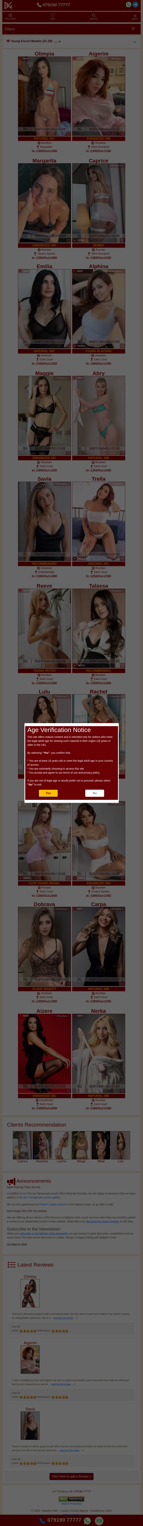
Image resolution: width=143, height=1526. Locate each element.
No (95, 793)
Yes (48, 793)
